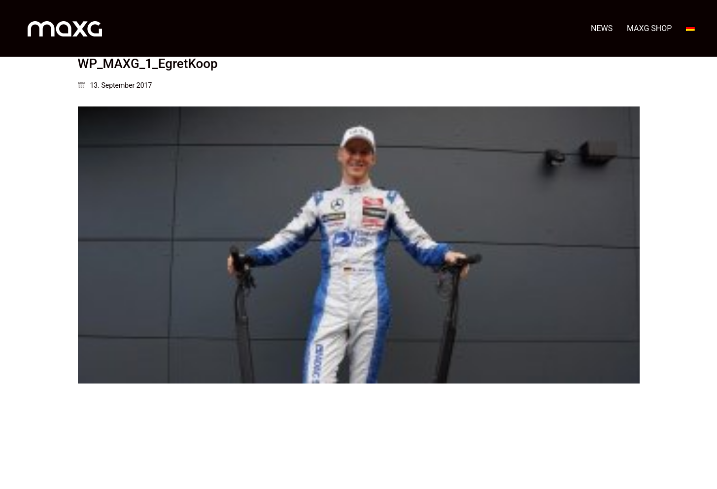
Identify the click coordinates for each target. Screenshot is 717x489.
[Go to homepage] (64, 28)
